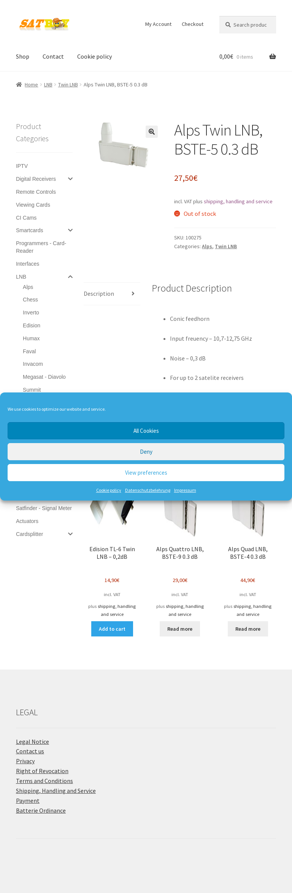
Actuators (27, 521)
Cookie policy (108, 490)
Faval (29, 351)
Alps (207, 246)
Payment (28, 800)
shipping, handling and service (238, 201)
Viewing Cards (33, 205)
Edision (31, 325)
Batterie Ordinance (41, 810)
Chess (30, 300)
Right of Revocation (42, 771)
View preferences (146, 472)
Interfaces (27, 264)
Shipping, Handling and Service (56, 790)
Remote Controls (36, 192)
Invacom (33, 364)
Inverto (31, 312)
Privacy (25, 761)
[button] (152, 132)
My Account (158, 24)
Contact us (30, 751)
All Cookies (146, 430)
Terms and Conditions (44, 781)
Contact (53, 56)
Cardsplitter (29, 534)
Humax (31, 338)
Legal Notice (32, 741)
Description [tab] (99, 293)
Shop (22, 56)
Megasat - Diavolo (44, 377)
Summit (32, 390)
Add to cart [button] (112, 628)
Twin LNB (68, 84)
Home (31, 84)
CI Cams (26, 218)
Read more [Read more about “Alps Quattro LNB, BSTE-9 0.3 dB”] (179, 628)
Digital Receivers (36, 179)
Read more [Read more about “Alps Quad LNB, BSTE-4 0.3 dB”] (247, 628)
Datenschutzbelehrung (147, 490)
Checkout (192, 24)
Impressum (185, 490)
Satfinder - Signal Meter (44, 508)
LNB (48, 84)
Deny (146, 451)
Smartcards (29, 230)
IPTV (22, 166)
